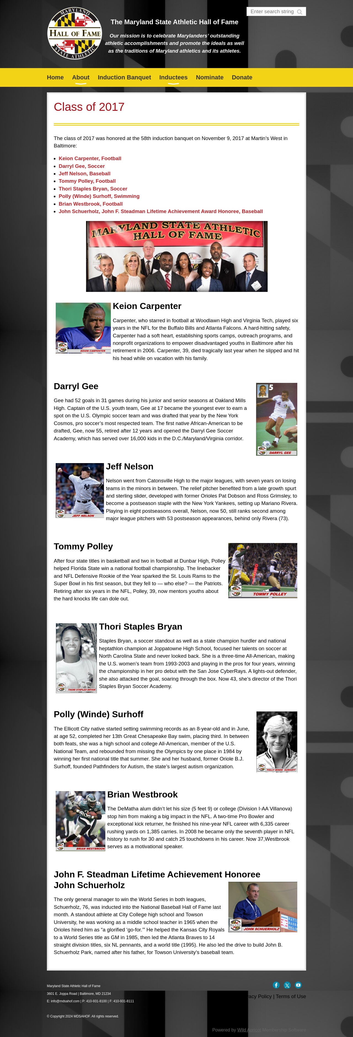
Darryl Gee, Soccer (82, 166)
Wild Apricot (249, 1029)
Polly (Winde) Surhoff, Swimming (99, 196)
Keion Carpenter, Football (90, 158)
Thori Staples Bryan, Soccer (93, 189)
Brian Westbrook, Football (91, 204)
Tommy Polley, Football (87, 181)
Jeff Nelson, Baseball (85, 173)
